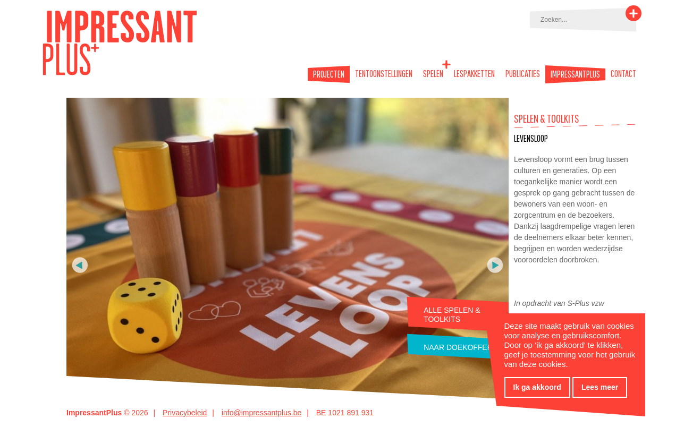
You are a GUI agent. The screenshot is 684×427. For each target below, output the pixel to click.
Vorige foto (80, 265)
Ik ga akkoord (537, 387)
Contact (623, 73)
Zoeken (633, 13)
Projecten (328, 74)
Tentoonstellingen (383, 73)
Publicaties (522, 73)
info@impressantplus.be (261, 412)
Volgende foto (495, 265)
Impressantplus (575, 74)
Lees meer (599, 387)
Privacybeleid (185, 412)
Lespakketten (474, 73)
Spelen (433, 73)
